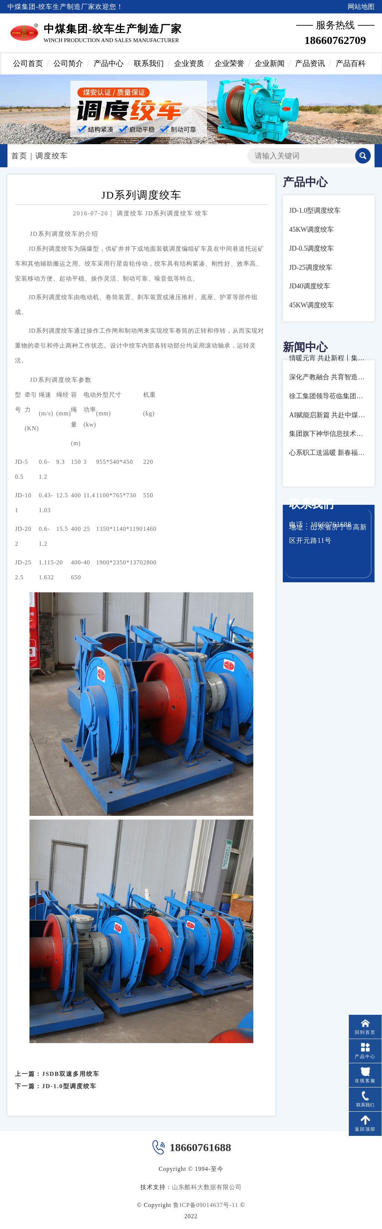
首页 (19, 156)
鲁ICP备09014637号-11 (205, 1205)
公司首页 (28, 63)
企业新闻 (270, 63)
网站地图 (361, 6)
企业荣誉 (229, 63)
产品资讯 (310, 63)
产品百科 (351, 63)
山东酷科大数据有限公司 (207, 1187)
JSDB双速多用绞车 (71, 1065)
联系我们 (149, 63)
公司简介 (68, 63)
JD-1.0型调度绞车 (69, 1077)
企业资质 (189, 63)
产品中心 (108, 63)
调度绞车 (51, 156)
